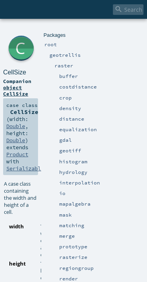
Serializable (102, 78)
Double (95, 71)
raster (56, 30)
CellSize (43, 38)
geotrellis (38, 30)
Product (59, 78)
